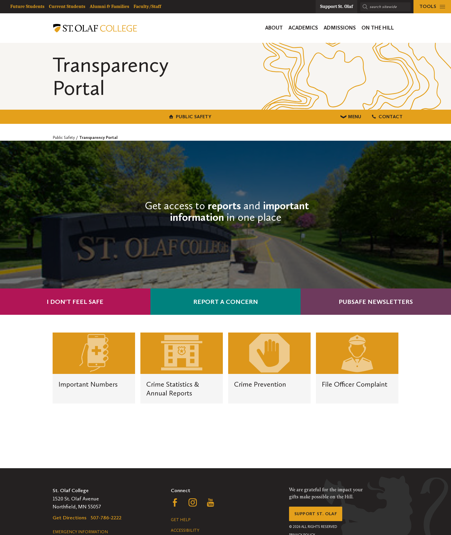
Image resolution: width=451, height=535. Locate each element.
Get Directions (70, 517)
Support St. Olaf (318, 515)
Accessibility (185, 530)
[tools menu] (432, 6)
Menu (225, 116)
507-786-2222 (106, 517)
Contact (346, 116)
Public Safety (104, 116)
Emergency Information (80, 531)
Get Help (180, 519)
